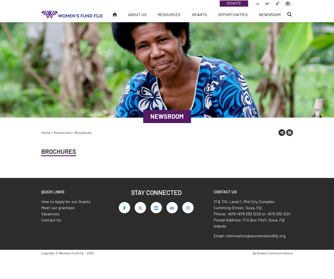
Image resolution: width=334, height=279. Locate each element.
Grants (199, 14)
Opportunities (233, 14)
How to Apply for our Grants (65, 203)
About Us (137, 14)
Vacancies (50, 215)
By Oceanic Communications (273, 255)
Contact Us (51, 221)
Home (46, 132)
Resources (169, 14)
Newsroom (270, 14)
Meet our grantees (58, 209)
